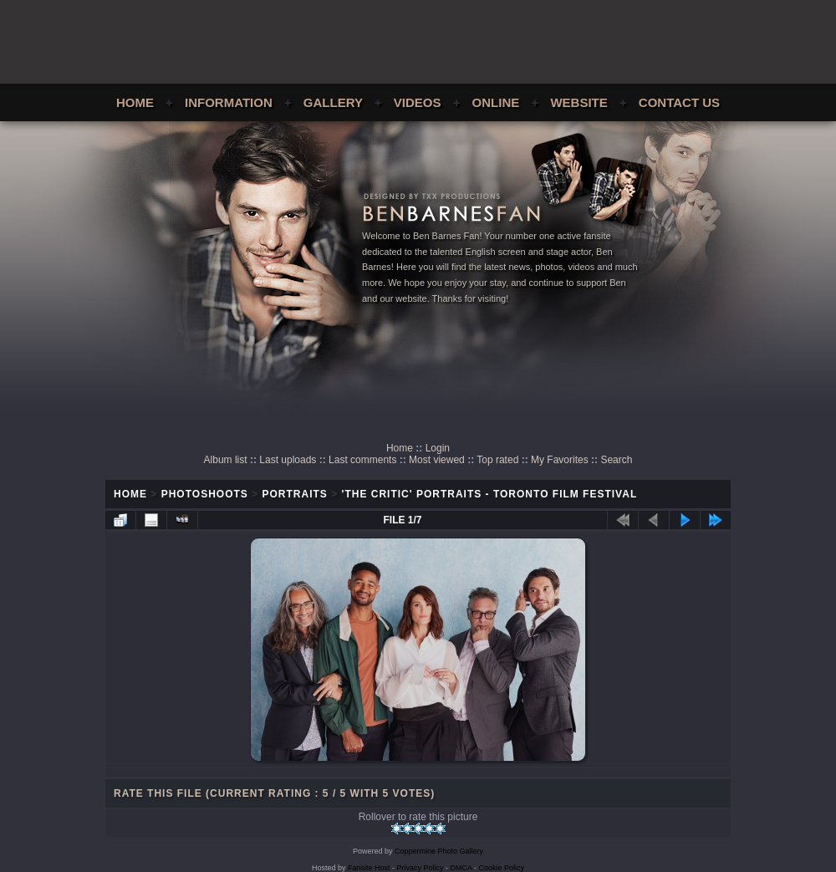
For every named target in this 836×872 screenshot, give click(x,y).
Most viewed (437, 460)
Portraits (295, 494)
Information (229, 102)
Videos (417, 102)
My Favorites (560, 460)
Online (496, 102)
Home (135, 102)
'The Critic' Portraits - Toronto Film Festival (490, 494)
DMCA (461, 868)
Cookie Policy (502, 868)
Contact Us (679, 102)
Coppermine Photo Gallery (439, 851)
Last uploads (287, 460)
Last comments (362, 460)
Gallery (333, 102)
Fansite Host (369, 868)
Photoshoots (204, 494)
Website (578, 102)
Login (438, 448)
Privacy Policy (420, 868)
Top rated (497, 460)
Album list (225, 460)
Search (616, 460)
